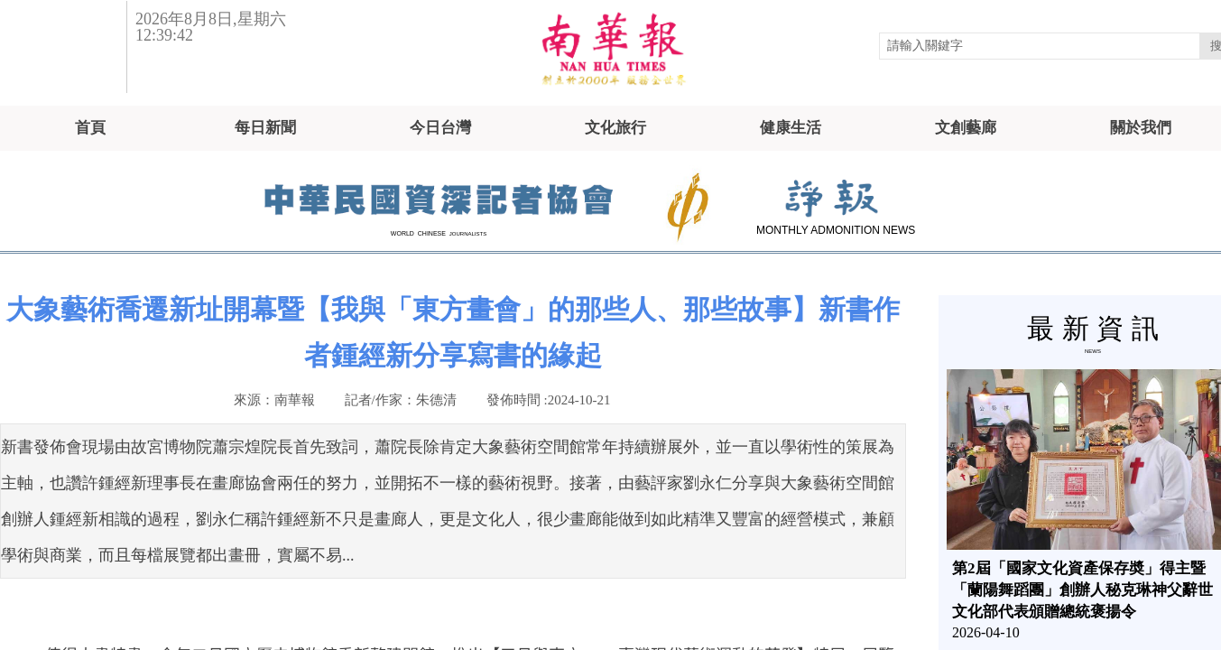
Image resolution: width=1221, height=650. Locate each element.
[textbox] (1039, 46)
